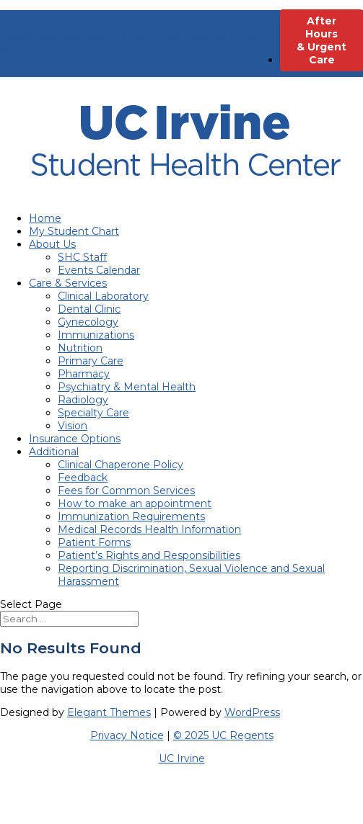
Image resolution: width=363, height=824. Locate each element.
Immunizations (96, 334)
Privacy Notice (127, 735)
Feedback (83, 477)
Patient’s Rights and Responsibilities (149, 555)
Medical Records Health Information (149, 529)
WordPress (252, 712)
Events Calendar (99, 270)
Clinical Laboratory (103, 296)
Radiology (83, 399)
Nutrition (80, 347)
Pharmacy (84, 373)
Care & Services (68, 283)
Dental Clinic (89, 309)
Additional (54, 451)
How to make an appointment (134, 503)
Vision (72, 425)
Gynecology (88, 321)
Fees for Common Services (126, 490)
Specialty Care (93, 412)
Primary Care (90, 360)
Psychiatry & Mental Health (127, 386)
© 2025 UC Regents (223, 735)
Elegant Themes (109, 712)
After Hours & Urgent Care (321, 40)
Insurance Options (75, 438)
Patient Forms (94, 542)
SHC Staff (82, 257)
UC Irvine (182, 758)
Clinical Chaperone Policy (120, 464)
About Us (52, 244)
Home (45, 218)
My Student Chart (74, 231)
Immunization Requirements (131, 516)
